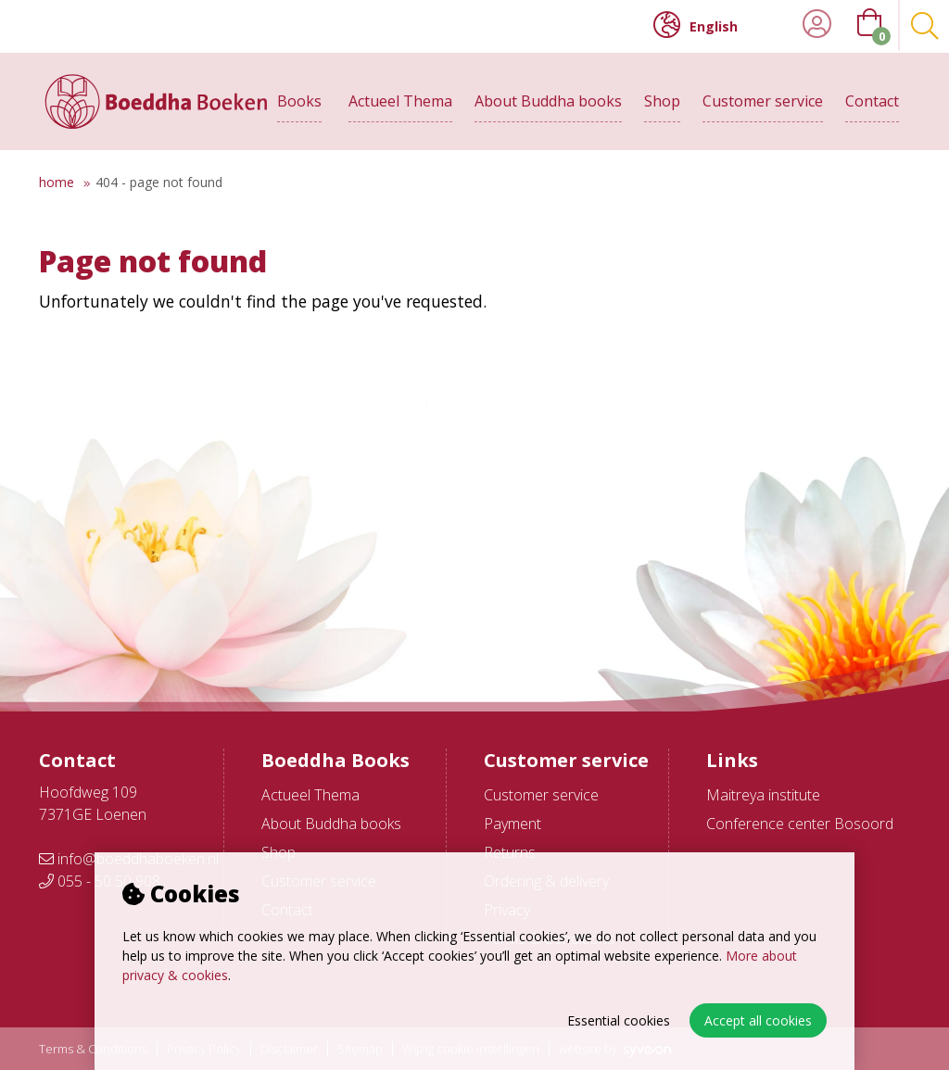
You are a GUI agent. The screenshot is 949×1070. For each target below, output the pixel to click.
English (695, 25)
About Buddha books (548, 99)
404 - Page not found (158, 182)
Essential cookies (618, 1020)
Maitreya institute (763, 795)
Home (56, 182)
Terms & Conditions (93, 1049)
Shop (662, 99)
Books (299, 99)
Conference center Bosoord (799, 823)
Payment (512, 823)
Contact (872, 99)
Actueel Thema (400, 99)
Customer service (762, 99)
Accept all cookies (758, 1020)
